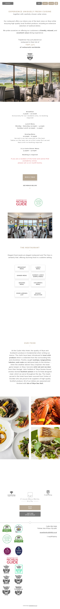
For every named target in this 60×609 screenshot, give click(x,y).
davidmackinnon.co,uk (33, 605)
